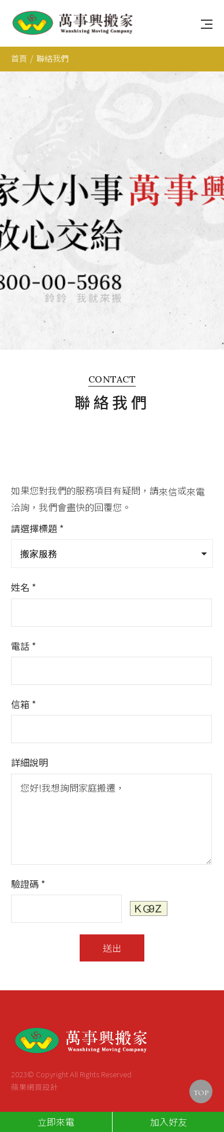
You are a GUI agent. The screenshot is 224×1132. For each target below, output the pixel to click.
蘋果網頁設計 (34, 1063)
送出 (112, 924)
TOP (200, 1092)
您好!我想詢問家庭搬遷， (111, 795)
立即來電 (56, 1122)
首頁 (19, 58)
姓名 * (23, 564)
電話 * (23, 622)
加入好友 (168, 1122)
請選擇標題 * (37, 505)
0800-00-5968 (78, 1104)
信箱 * (23, 681)
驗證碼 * (28, 860)
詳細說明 (29, 739)
